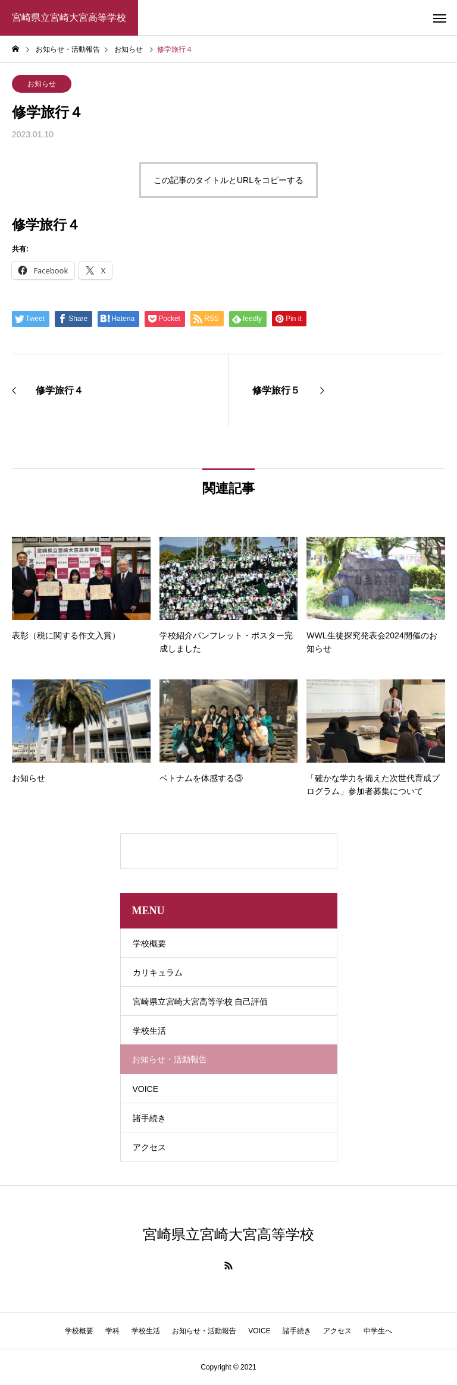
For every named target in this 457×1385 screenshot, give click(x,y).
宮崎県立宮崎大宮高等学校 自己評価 (200, 1001)
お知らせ (41, 84)
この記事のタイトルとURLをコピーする (228, 180)
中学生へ (378, 1331)
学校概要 (149, 943)
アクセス (149, 1147)
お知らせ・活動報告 (204, 1331)
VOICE (146, 1089)
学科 (112, 1331)
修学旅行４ (46, 225)
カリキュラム (158, 972)
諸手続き (149, 1118)
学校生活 (149, 1030)
